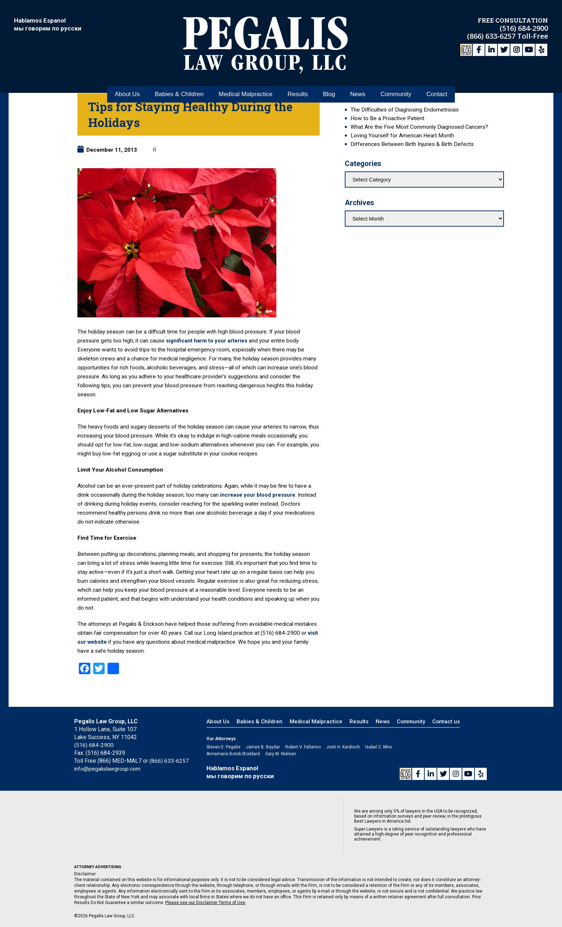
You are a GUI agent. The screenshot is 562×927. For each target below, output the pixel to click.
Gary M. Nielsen (280, 753)
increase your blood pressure (259, 495)
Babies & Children (179, 78)
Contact (436, 78)
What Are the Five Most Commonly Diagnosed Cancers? (419, 127)
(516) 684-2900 (524, 27)
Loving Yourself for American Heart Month (402, 135)
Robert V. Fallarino (303, 746)
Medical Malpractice (245, 78)
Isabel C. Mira (378, 746)
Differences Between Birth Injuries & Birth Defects (412, 144)
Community (395, 78)
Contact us (446, 721)
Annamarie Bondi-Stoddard (233, 753)
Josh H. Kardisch (343, 746)
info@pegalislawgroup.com (108, 768)
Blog (329, 78)
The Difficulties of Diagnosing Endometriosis (405, 110)
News (358, 78)
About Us (127, 78)
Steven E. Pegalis (223, 746)
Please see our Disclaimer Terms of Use (205, 902)
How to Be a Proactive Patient (387, 118)
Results (297, 78)
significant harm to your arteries (208, 340)
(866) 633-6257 (492, 35)
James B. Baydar (263, 746)
